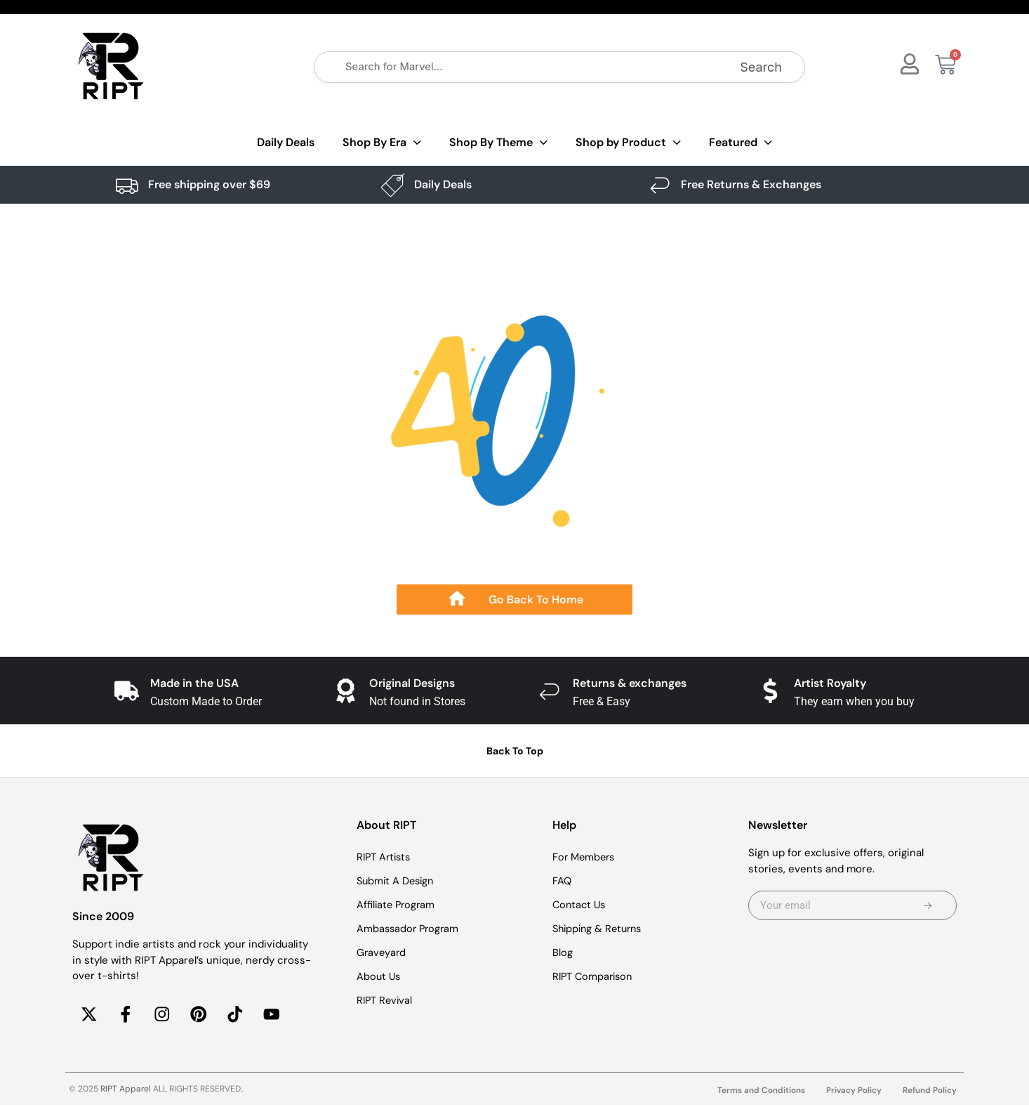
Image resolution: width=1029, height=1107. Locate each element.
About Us (379, 976)
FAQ (562, 881)
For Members (585, 857)
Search (761, 67)
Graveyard (382, 952)
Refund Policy (930, 1092)
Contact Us (580, 905)
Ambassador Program (410, 929)
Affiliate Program (397, 905)
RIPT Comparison (594, 976)
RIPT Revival (386, 1000)
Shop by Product (628, 143)
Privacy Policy (853, 1092)
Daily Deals (285, 142)
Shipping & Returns (600, 929)
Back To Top (514, 751)
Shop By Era (382, 143)
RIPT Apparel (125, 1090)
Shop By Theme (498, 143)
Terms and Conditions (760, 1092)
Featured (740, 143)
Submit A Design (397, 881)
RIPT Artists (385, 857)
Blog (562, 952)
